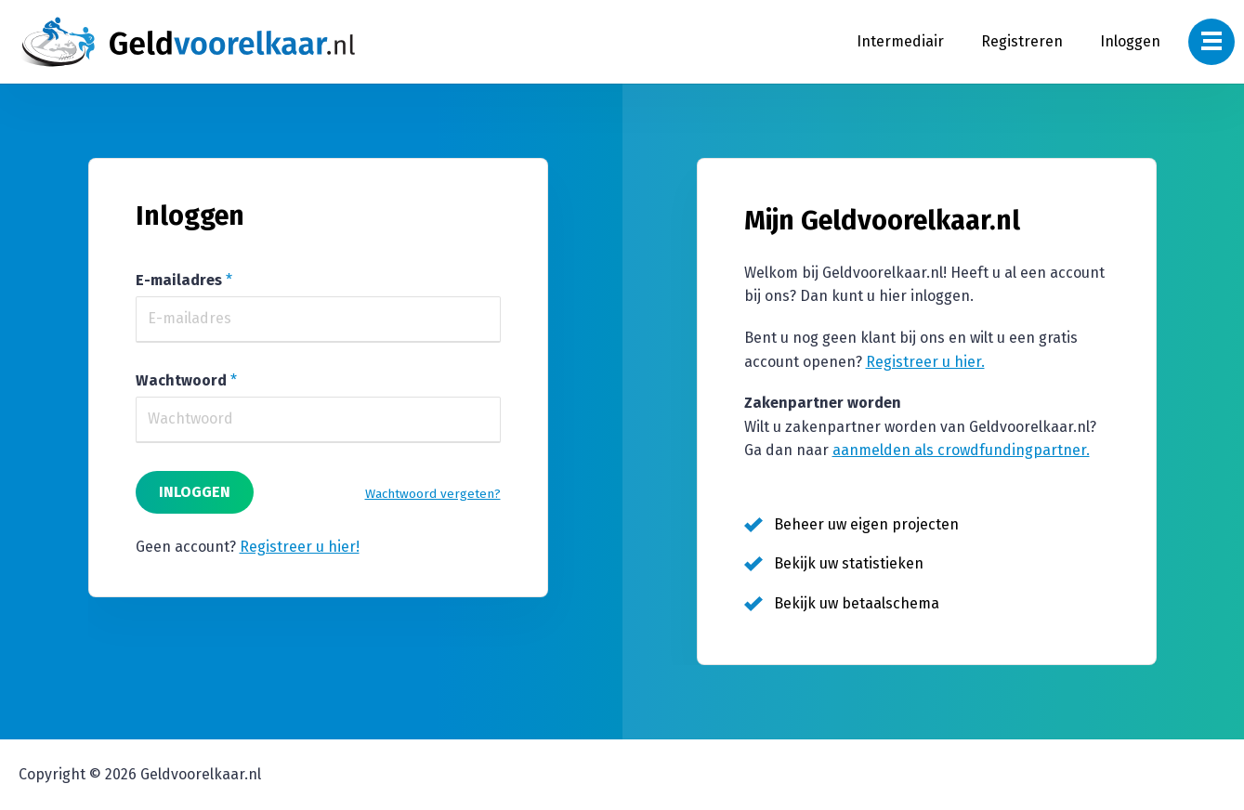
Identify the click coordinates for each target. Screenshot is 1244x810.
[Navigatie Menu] (1211, 42)
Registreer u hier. (925, 362)
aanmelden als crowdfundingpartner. (961, 450)
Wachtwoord (181, 380)
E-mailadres (179, 280)
